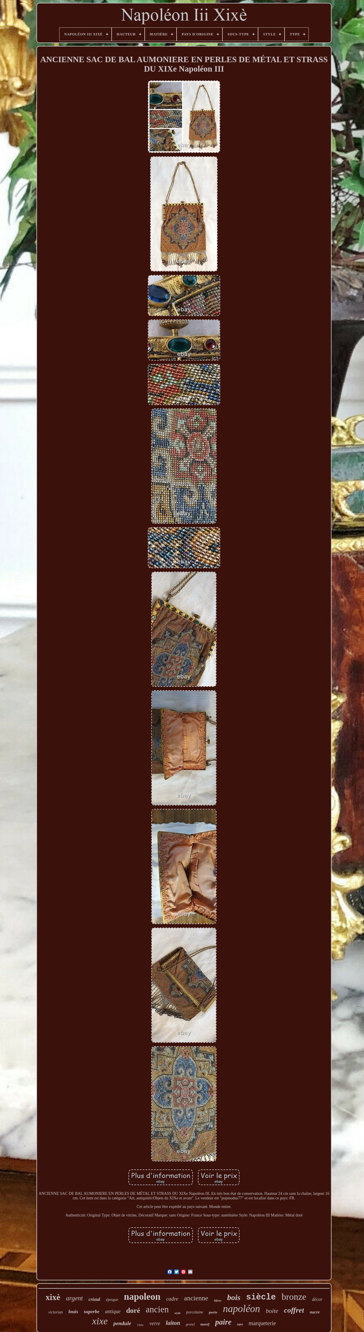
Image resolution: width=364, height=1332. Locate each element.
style (177, 1313)
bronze (294, 1296)
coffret (294, 1310)
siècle (261, 1297)
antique (112, 1311)
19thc (140, 1325)
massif (204, 1324)
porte (213, 1312)
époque (112, 1299)
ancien (157, 1309)
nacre (315, 1312)
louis (73, 1311)
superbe (91, 1311)
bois (233, 1297)
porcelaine (194, 1312)
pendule (122, 1323)
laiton (173, 1322)
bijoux (217, 1300)
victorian (55, 1312)
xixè (53, 1297)
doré (133, 1310)
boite (272, 1310)
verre (155, 1323)
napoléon (241, 1308)
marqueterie (262, 1323)
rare (240, 1324)
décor (317, 1299)
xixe (100, 1321)
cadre (172, 1299)
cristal (94, 1299)
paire (223, 1322)
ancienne (196, 1298)
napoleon (142, 1296)
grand (190, 1324)
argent (74, 1298)
